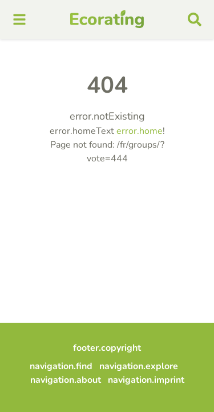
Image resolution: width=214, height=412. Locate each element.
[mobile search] (194, 19)
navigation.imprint (146, 380)
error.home (139, 131)
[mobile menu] (19, 19)
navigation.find (61, 366)
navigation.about (65, 380)
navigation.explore (138, 366)
